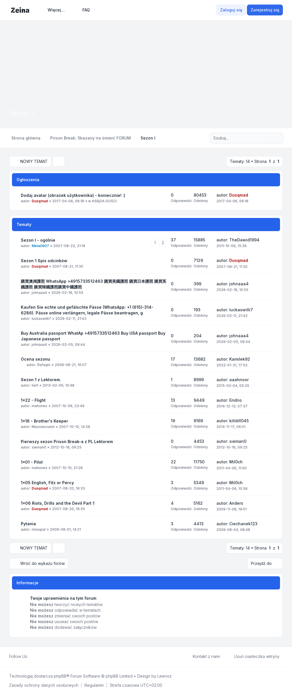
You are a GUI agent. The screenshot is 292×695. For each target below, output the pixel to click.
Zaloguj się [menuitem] (231, 9)
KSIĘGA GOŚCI (104, 201)
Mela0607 (40, 246)
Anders (236, 503)
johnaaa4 (39, 292)
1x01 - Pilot (32, 462)
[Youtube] (40, 656)
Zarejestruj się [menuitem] (265, 9)
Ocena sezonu (35, 359)
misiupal (39, 529)
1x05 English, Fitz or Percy (47, 482)
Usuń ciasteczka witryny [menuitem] (253, 656)
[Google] (45, 656)
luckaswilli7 (41, 318)
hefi (35, 385)
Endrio (235, 400)
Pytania (28, 523)
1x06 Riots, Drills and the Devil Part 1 (57, 503)
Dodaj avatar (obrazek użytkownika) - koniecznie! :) (73, 195)
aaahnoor (239, 379)
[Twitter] (36, 656)
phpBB (60, 676)
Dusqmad (40, 201)
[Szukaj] (267, 138)
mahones (39, 406)
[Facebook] (31, 656)
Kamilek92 (239, 359)
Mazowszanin (43, 427)
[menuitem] (53, 10)
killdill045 (239, 420)
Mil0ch (236, 461)
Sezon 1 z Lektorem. (41, 379)
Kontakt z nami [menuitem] (202, 656)
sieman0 (39, 447)
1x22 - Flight (33, 400)
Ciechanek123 (243, 523)
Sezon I (21, 113)
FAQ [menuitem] (82, 10)
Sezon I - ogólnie (38, 240)
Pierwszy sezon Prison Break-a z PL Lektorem (67, 441)
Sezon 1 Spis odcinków (44, 260)
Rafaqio (43, 365)
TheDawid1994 (244, 239)
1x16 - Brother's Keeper (44, 421)
